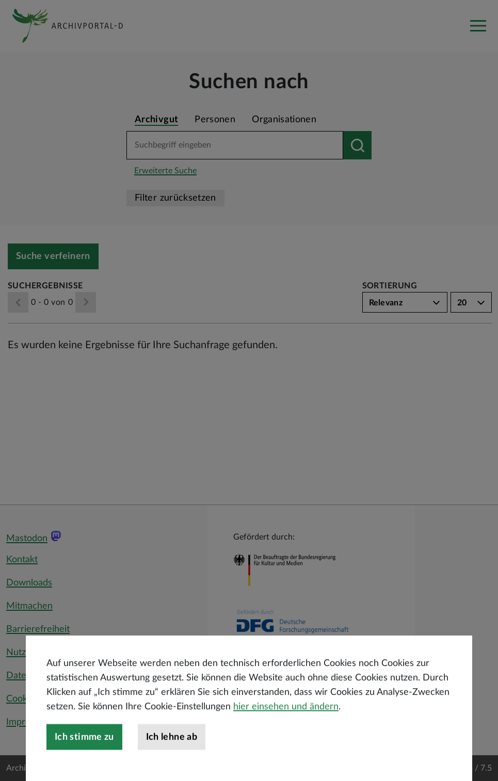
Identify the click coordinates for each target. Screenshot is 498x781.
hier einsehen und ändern (286, 744)
